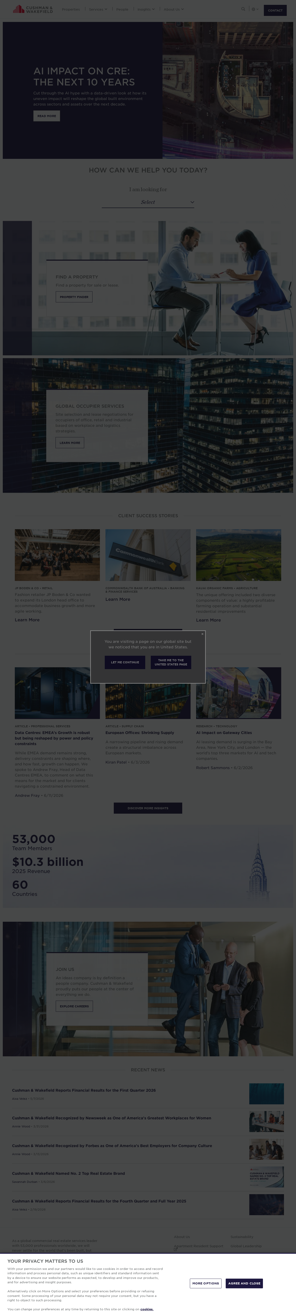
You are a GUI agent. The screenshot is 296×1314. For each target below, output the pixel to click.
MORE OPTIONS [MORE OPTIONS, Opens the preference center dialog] (205, 1283)
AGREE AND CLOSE (244, 1283)
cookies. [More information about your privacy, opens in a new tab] (147, 1309)
